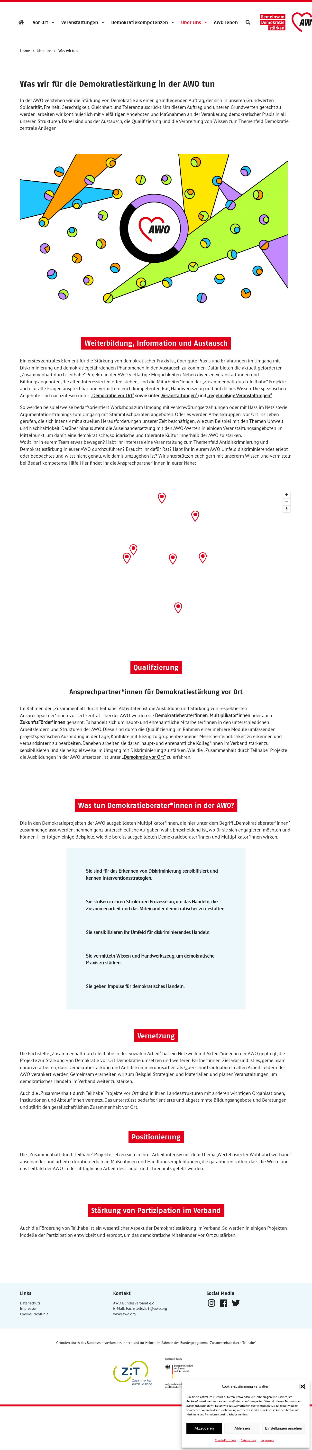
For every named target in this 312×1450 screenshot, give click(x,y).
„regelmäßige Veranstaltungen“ (239, 395)
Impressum (267, 1440)
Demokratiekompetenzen (139, 22)
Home (25, 51)
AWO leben (226, 22)
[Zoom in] (286, 494)
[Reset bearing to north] (286, 508)
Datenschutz (248, 1440)
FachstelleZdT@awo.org (146, 1308)
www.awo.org (124, 1313)
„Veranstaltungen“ (179, 395)
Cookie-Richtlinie (225, 1440)
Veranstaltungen (79, 22)
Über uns (191, 22)
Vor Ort (40, 22)
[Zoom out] (286, 501)
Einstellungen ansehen (283, 1428)
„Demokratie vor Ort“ (112, 395)
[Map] (156, 556)
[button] (302, 1386)
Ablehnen (242, 1428)
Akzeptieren (204, 1428)
